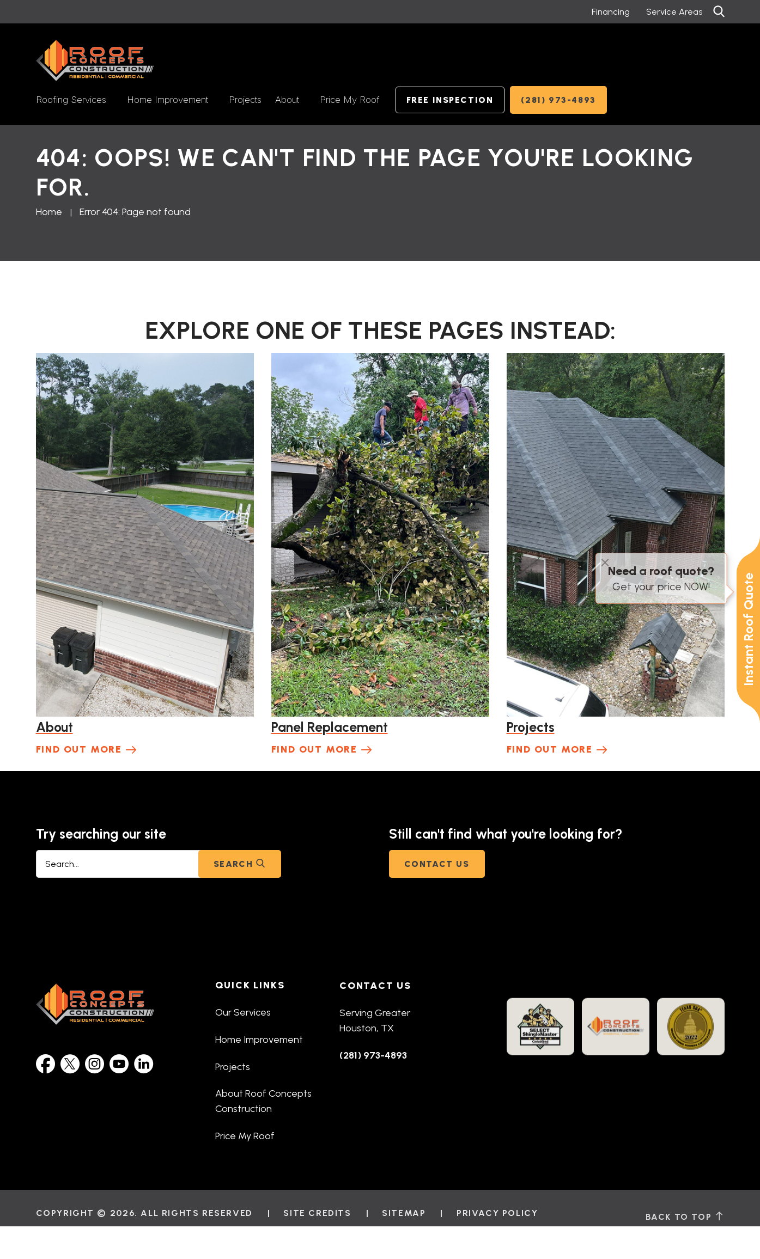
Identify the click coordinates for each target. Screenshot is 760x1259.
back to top (685, 1246)
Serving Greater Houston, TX (374, 1038)
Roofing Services (71, 99)
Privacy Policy (497, 1238)
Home (49, 212)
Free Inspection (450, 100)
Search (240, 864)
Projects (245, 99)
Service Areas (674, 12)
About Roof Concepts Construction (263, 1114)
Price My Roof (350, 99)
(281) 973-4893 (558, 100)
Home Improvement (167, 99)
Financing (611, 12)
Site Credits (317, 1238)
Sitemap (403, 1238)
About (287, 99)
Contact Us (437, 864)
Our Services (243, 1025)
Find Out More (79, 749)
